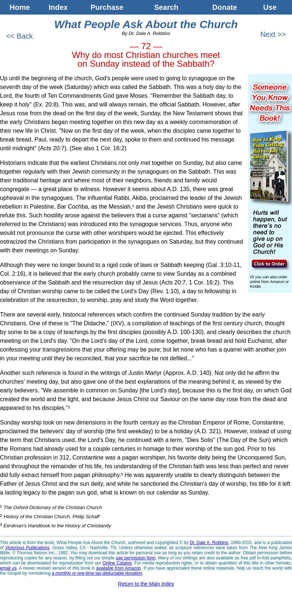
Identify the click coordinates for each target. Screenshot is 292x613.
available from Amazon (118, 568)
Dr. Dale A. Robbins (209, 542)
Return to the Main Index (146, 584)
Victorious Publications (27, 547)
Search (166, 7)
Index (58, 7)
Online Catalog (117, 563)
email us (8, 568)
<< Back (18, 36)
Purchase (107, 7)
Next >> (274, 34)
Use (273, 7)
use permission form (135, 557)
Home (19, 7)
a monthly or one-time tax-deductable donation (97, 573)
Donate (224, 7)
